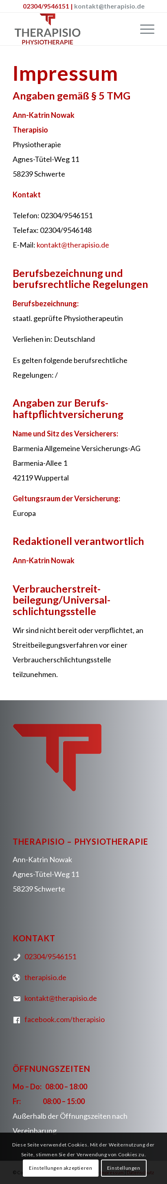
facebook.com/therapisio (63, 1019)
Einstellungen (124, 1168)
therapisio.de (44, 977)
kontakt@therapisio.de (109, 6)
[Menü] (143, 29)
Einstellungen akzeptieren (60, 1168)
